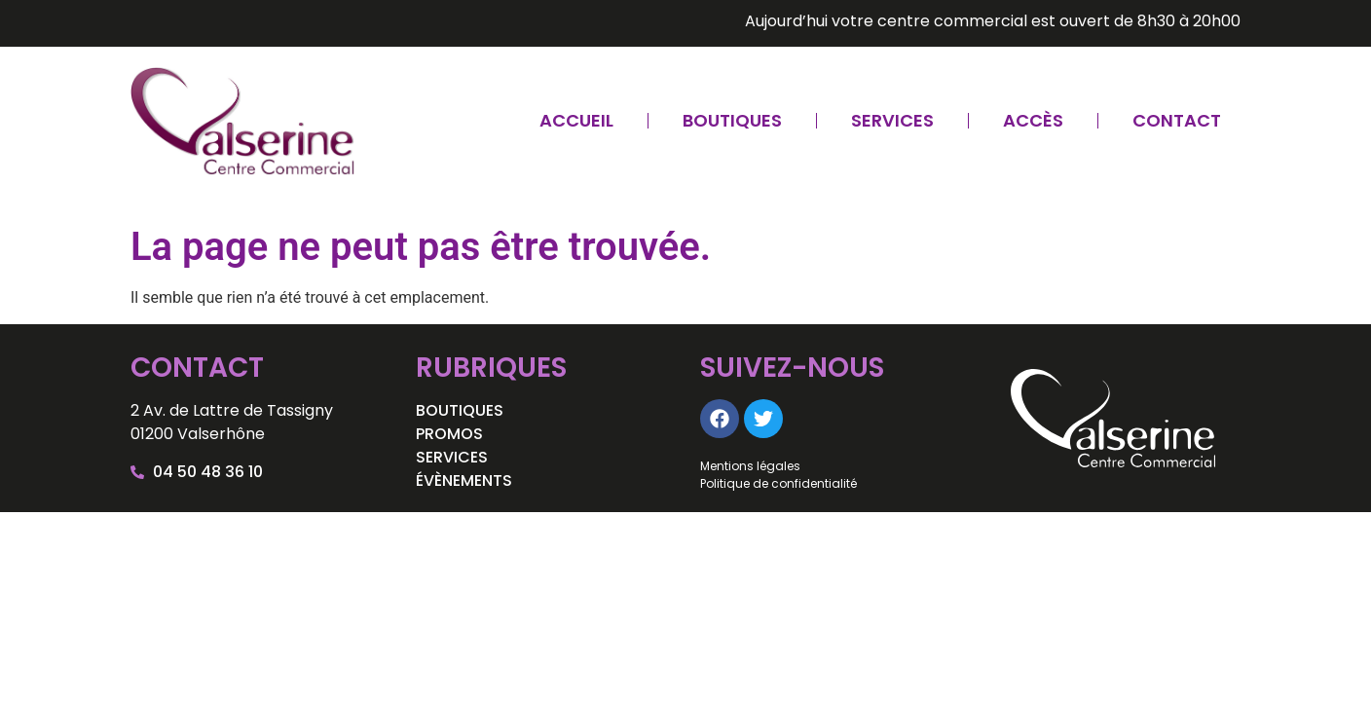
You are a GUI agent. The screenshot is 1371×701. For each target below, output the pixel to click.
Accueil (576, 120)
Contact (1176, 120)
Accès (1033, 120)
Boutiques (732, 120)
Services (892, 120)
